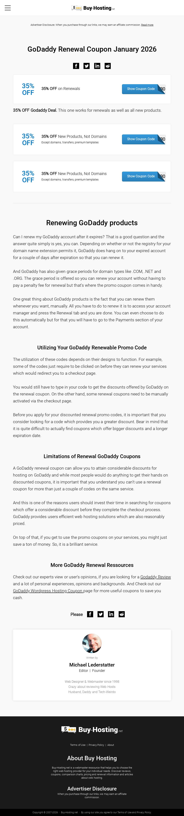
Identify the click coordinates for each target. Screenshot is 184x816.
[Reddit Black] (108, 66)
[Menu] (7, 8)
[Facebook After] (90, 614)
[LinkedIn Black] (97, 66)
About (110, 744)
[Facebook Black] (76, 66)
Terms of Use (77, 744)
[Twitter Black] (87, 66)
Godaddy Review (155, 577)
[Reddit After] (122, 614)
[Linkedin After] (111, 614)
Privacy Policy (96, 744)
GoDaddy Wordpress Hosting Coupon (48, 590)
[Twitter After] (101, 614)
